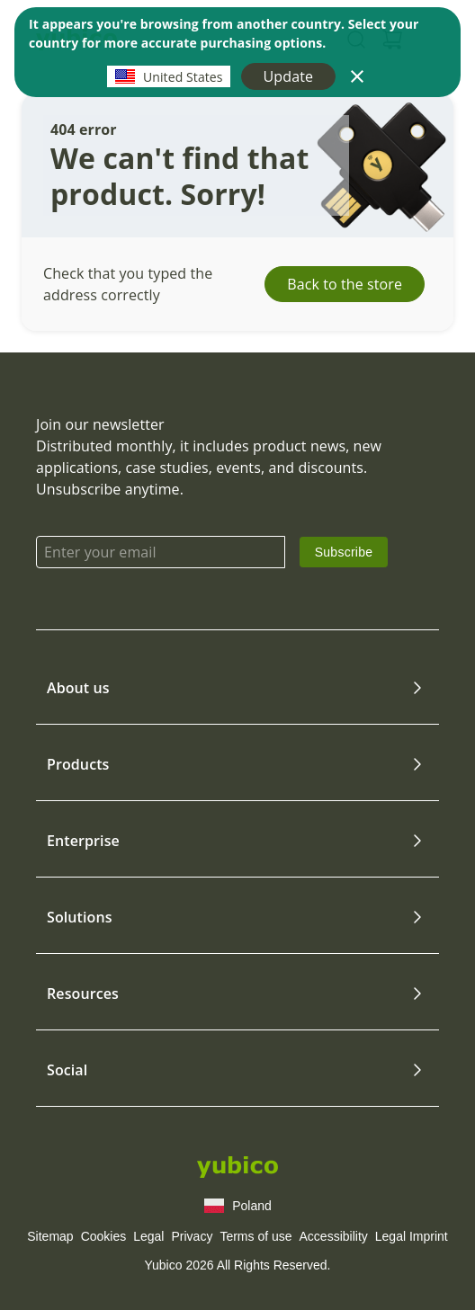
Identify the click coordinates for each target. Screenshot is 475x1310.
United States (168, 76)
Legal (148, 1236)
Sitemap (50, 1236)
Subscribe (344, 552)
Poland (237, 1205)
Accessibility (334, 1236)
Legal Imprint (411, 1236)
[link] (344, 552)
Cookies (104, 1236)
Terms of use (255, 1236)
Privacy (191, 1236)
